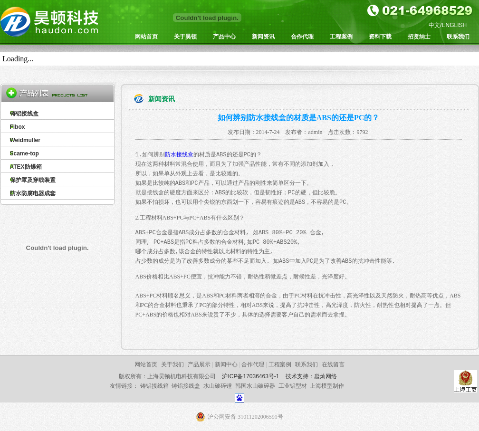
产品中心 (224, 36)
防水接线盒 (179, 155)
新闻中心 (226, 364)
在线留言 (333, 364)
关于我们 (172, 364)
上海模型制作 (327, 386)
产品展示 (199, 364)
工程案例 (341, 36)
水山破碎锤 (217, 386)
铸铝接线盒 (186, 386)
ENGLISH (454, 25)
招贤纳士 (419, 36)
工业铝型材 (292, 386)
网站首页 (146, 36)
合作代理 (302, 36)
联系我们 (458, 36)
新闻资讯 (263, 36)
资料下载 (380, 36)
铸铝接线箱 (154, 386)
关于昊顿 (185, 36)
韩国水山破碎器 (255, 386)
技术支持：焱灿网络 (311, 376)
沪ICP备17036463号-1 (250, 376)
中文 (434, 25)
